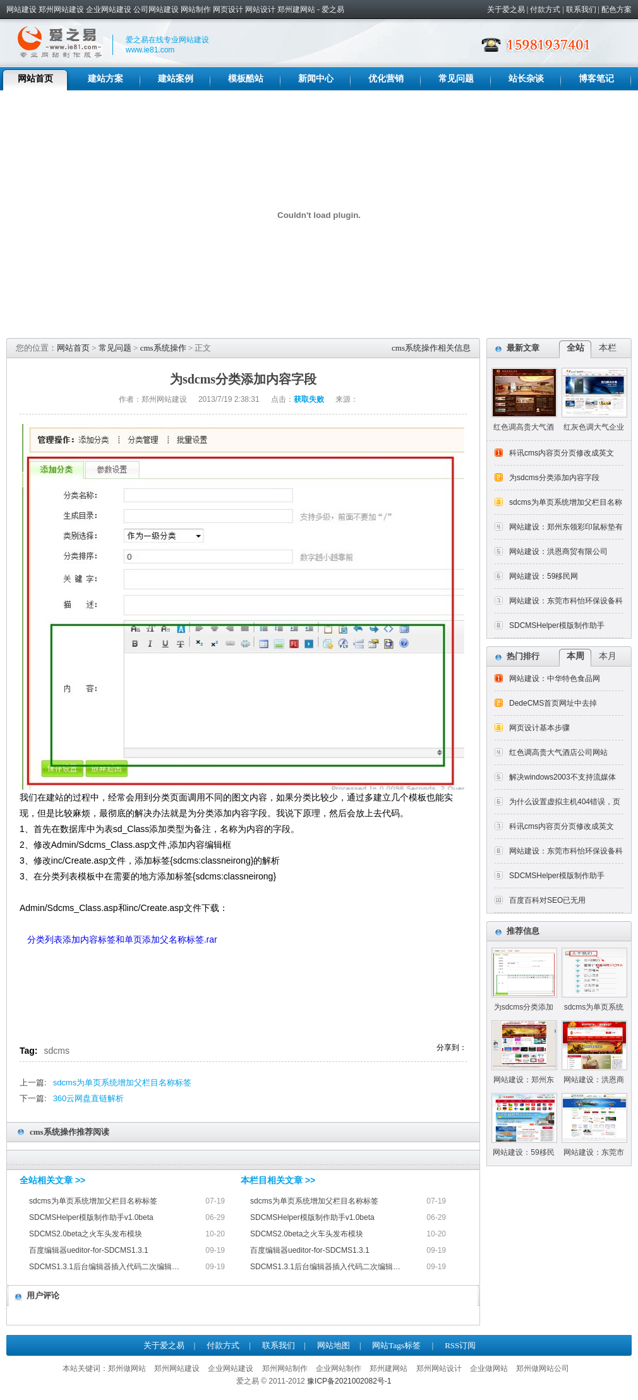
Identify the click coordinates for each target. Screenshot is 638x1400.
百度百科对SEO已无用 (547, 900)
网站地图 (333, 1345)
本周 (575, 656)
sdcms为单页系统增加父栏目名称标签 (122, 1082)
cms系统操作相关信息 (431, 348)
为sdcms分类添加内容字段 (554, 477)
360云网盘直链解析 (88, 1098)
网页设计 (228, 9)
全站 (575, 348)
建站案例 (175, 78)
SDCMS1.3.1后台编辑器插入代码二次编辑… (104, 1266)
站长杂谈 (526, 78)
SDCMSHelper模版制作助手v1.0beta (91, 1217)
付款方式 (545, 9)
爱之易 (333, 9)
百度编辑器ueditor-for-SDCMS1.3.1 (88, 1250)
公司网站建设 (156, 9)
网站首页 (35, 78)
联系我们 (581, 9)
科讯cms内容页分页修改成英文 (561, 453)
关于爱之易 (506, 9)
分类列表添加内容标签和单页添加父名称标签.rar (123, 939)
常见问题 (456, 78)
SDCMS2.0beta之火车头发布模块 (85, 1233)
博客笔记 (596, 78)
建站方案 (105, 78)
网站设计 (260, 9)
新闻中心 (316, 78)
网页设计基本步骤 (539, 727)
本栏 (608, 348)
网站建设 (21, 9)
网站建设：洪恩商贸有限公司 (558, 551)
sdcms (56, 1051)
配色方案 (616, 9)
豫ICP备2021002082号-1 (349, 1381)
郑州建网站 (296, 9)
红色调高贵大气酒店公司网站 (558, 752)
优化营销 (386, 78)
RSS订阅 (460, 1345)
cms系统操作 (163, 348)
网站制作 (196, 9)
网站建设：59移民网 (543, 576)
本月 (608, 656)
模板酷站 (245, 78)
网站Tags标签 (396, 1345)
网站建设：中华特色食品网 (554, 678)
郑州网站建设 (61, 9)
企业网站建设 (108, 9)
